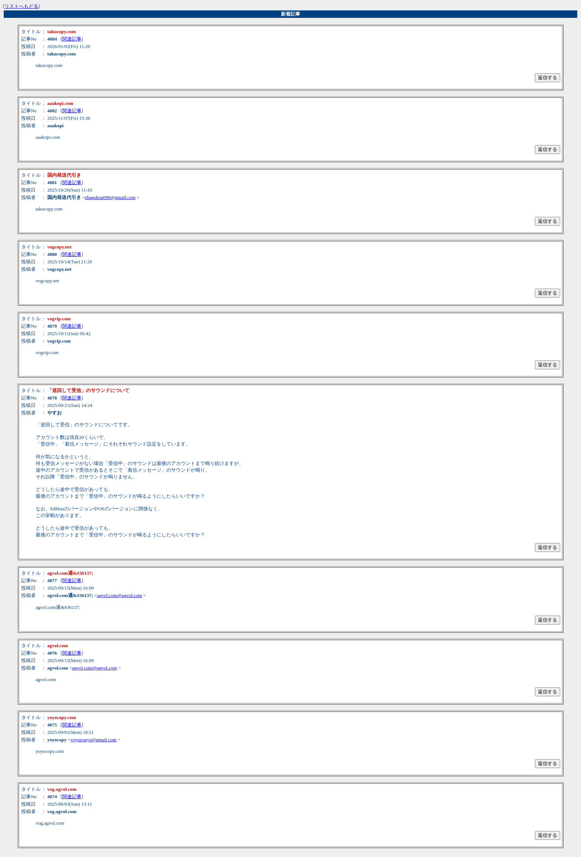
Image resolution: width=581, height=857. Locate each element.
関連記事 (71, 39)
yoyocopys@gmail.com (94, 739)
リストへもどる (21, 6)
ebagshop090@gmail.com (110, 197)
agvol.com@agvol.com (119, 595)
